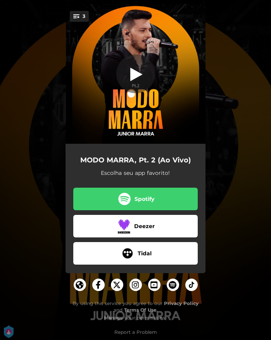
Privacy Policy (181, 303)
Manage (113, 318)
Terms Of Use (140, 310)
